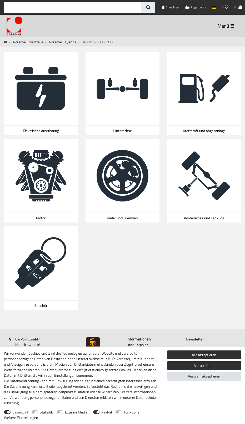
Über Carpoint (137, 345)
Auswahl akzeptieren (204, 376)
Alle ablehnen (204, 365)
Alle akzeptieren (204, 355)
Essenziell (20, 412)
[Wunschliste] (225, 7)
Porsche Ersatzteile (27, 42)
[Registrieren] (195, 7)
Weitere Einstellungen (21, 417)
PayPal (106, 412)
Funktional (132, 412)
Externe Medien (77, 412)
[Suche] (148, 7)
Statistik (46, 412)
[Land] (214, 7)
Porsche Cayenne (62, 42)
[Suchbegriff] (72, 7)
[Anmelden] (170, 7)
